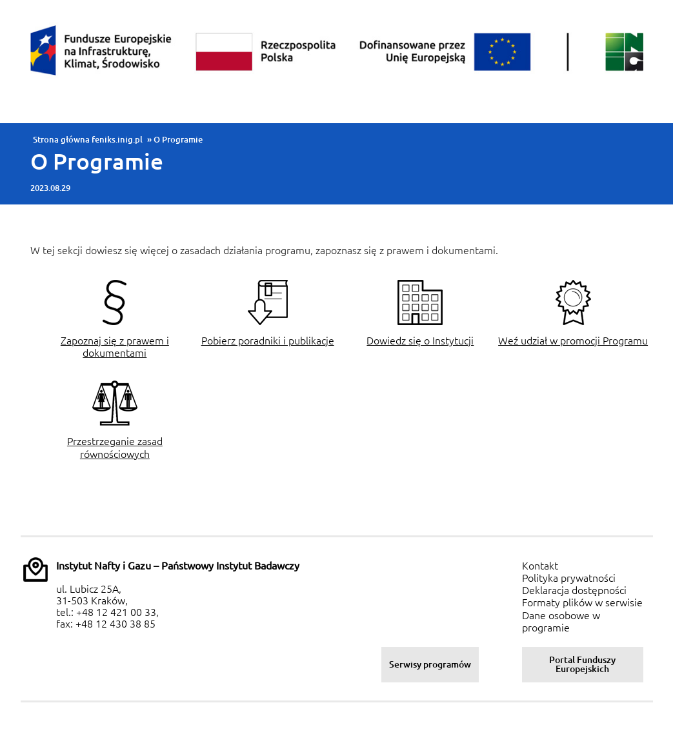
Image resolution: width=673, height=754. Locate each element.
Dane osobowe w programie (561, 621)
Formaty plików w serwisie (582, 602)
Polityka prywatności (569, 578)
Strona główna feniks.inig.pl (88, 139)
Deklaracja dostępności (574, 590)
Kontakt (540, 565)
